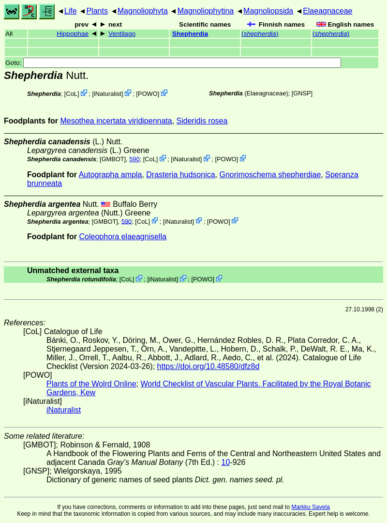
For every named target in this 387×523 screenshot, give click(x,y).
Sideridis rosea (202, 121)
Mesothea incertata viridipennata (116, 121)
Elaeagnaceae (327, 11)
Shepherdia (190, 33)
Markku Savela (310, 507)
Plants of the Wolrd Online (91, 384)
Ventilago (121, 33)
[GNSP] (302, 93)
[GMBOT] (113, 159)
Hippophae (73, 33)
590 (134, 159)
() (259, 33)
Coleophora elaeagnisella (123, 236)
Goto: (173, 62)
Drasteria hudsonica (180, 174)
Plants (96, 11)
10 (226, 462)
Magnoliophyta (143, 11)
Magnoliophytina (206, 11)
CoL (71, 93)
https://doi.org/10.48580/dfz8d (208, 366)
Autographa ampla (110, 174)
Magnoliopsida (268, 11)
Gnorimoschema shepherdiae (270, 174)
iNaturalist (107, 93)
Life (70, 11)
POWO (148, 93)
